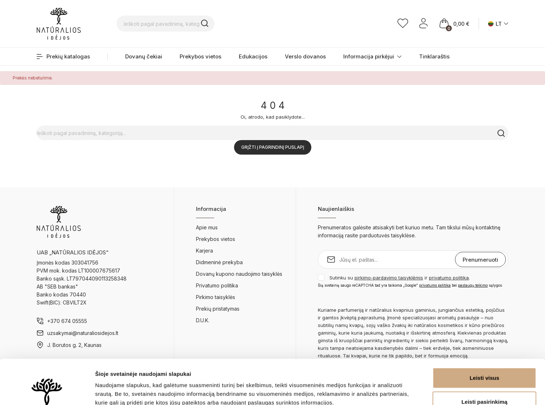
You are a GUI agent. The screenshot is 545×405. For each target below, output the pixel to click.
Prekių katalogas (63, 56)
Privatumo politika (217, 285)
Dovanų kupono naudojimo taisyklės (239, 274)
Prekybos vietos (200, 56)
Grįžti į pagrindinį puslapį (272, 147)
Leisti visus (484, 333)
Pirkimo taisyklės (215, 297)
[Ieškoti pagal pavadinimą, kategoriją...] (212, 24)
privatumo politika (449, 278)
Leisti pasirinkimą (485, 357)
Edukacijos (253, 56)
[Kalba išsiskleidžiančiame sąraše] (498, 23)
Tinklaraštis (434, 56)
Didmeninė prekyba (219, 262)
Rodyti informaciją (372, 391)
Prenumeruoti (480, 259)
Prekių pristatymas (217, 309)
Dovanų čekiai (143, 56)
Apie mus (207, 227)
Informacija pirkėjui (372, 56)
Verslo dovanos (305, 56)
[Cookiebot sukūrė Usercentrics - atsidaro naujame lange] (47, 390)
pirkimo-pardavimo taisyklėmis (389, 278)
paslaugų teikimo (473, 285)
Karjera (204, 251)
